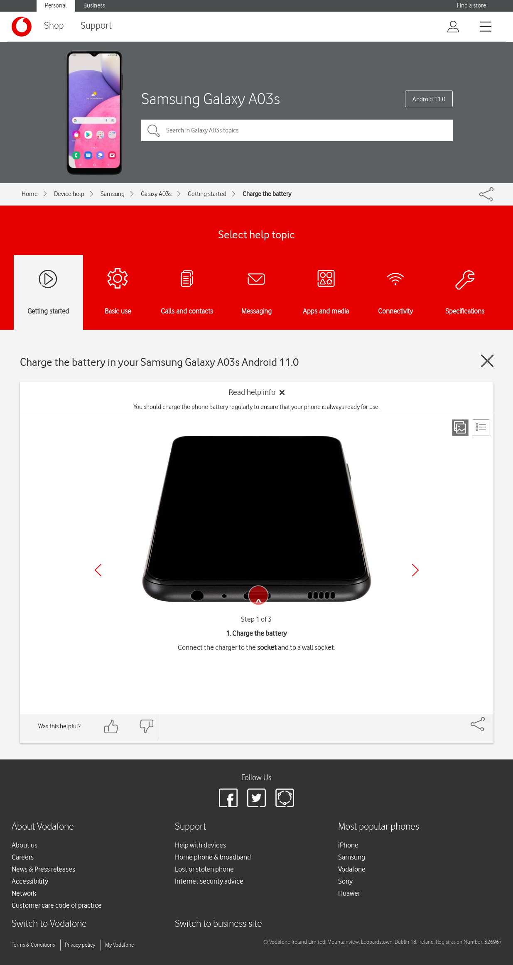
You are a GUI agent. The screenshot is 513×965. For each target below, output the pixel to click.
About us (24, 845)
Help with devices (200, 845)
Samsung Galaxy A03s (210, 98)
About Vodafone (43, 827)
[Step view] (460, 427)
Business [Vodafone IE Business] (94, 5)
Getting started (207, 194)
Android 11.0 (428, 99)
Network (24, 893)
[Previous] (98, 570)
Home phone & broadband (213, 857)
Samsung (113, 194)
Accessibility (30, 881)
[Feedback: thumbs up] (111, 726)
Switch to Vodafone (49, 924)
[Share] (488, 720)
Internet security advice (209, 881)
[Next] (415, 570)
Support (96, 26)
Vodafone (352, 869)
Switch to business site (218, 924)
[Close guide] (487, 361)
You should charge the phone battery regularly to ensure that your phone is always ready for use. (256, 407)
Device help (69, 194)
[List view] (481, 427)
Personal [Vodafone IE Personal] (56, 5)
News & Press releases (43, 869)
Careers (23, 857)
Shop (54, 26)
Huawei (349, 893)
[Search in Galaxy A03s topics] (297, 130)
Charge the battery (267, 194)
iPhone (348, 845)
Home (30, 194)
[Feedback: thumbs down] (146, 726)
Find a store (471, 5)
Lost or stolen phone (204, 869)
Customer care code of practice (57, 905)
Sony (345, 881)
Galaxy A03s (156, 194)
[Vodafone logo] (22, 27)
